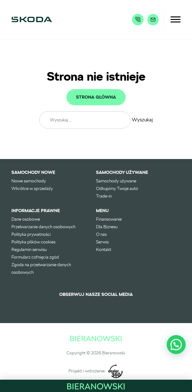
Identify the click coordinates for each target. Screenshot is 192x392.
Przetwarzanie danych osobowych (43, 226)
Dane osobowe (25, 219)
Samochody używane (116, 180)
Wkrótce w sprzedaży (32, 188)
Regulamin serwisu (29, 249)
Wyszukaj (142, 120)
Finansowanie (109, 219)
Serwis (102, 241)
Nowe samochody (28, 180)
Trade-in (104, 196)
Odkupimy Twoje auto (117, 188)
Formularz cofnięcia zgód (35, 257)
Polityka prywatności (31, 234)
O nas (101, 234)
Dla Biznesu (107, 226)
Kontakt (103, 249)
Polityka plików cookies (33, 241)
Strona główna (96, 97)
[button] (176, 344)
